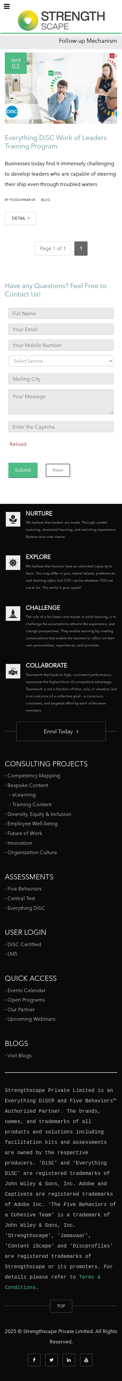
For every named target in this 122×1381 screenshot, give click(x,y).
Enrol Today (61, 731)
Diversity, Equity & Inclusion (39, 814)
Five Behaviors (24, 889)
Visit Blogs (19, 1055)
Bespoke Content (27, 785)
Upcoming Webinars (31, 1019)
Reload (18, 444)
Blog (45, 200)
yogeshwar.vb (22, 200)
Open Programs (26, 1000)
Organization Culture (32, 852)
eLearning (24, 795)
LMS (12, 954)
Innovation (19, 843)
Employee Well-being (32, 823)
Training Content (32, 804)
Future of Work (24, 833)
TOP (61, 1306)
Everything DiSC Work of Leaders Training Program (56, 141)
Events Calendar (26, 990)
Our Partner (21, 1009)
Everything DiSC (27, 908)
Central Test (21, 898)
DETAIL (21, 218)
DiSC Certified (24, 944)
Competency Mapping (33, 775)
